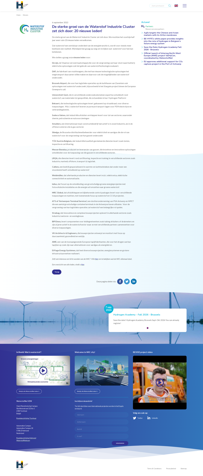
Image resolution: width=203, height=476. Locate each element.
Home (18, 15)
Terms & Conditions (154, 468)
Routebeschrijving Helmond (26, 438)
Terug (57, 272)
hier (96, 259)
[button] (147, 328)
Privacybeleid (171, 468)
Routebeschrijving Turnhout (26, 418)
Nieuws (25, 15)
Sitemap (184, 468)
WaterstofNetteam (23, 441)
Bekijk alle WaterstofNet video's (29, 391)
